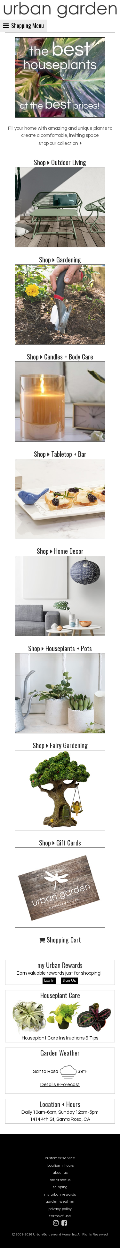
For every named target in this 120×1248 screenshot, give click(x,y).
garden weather (60, 1201)
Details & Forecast (60, 1084)
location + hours (60, 1166)
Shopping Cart (60, 939)
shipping (60, 1187)
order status (60, 1180)
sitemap (60, 1239)
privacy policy (60, 1209)
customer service (60, 1158)
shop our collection (60, 143)
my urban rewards (60, 1194)
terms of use (60, 1216)
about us (60, 1173)
